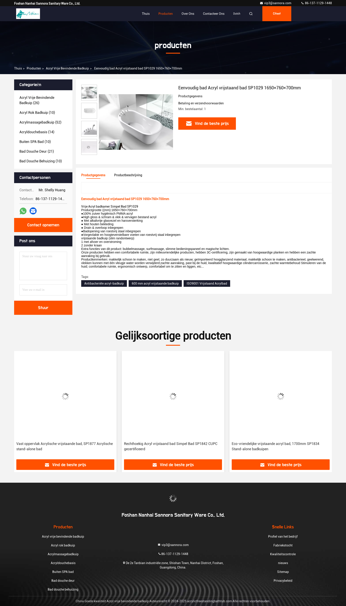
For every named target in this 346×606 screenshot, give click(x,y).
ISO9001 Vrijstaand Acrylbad (207, 283)
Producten (165, 13)
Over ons (188, 13)
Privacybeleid (283, 580)
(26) (36, 100)
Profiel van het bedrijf (283, 536)
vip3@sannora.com (276, 3)
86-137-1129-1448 (316, 3)
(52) (40, 122)
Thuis (146, 13)
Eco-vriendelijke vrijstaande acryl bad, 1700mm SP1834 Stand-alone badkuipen (275, 446)
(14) (36, 132)
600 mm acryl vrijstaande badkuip (155, 283)
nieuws (283, 563)
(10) (37, 113)
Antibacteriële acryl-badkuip (104, 283)
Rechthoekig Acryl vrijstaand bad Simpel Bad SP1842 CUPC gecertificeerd (170, 446)
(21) (36, 151)
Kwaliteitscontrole (283, 554)
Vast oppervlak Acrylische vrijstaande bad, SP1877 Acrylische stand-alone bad (64, 446)
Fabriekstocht (283, 545)
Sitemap (283, 572)
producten (34, 68)
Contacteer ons (213, 13)
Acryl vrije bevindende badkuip (67, 68)
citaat (277, 13)
